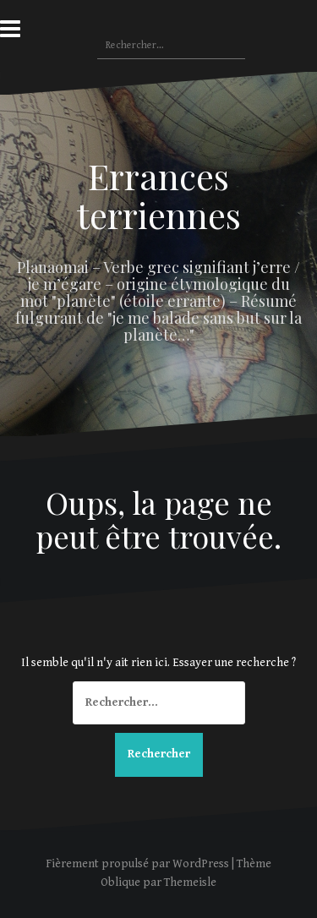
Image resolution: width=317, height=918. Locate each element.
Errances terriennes (159, 195)
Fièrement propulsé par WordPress (137, 864)
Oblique (120, 882)
